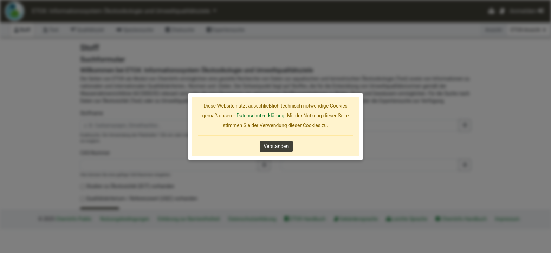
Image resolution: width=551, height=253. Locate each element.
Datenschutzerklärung (260, 115)
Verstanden (276, 146)
